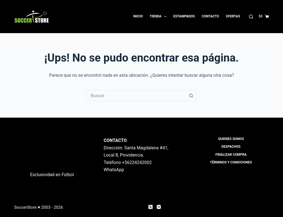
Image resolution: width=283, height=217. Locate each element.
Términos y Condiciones (231, 162)
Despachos (231, 147)
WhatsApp (114, 169)
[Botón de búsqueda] (191, 95)
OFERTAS (233, 16)
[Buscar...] (136, 95)
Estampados (184, 16)
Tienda (159, 16)
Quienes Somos (231, 139)
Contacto (210, 16)
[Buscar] (251, 17)
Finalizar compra (231, 155)
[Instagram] (159, 207)
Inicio (138, 16)
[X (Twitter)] (150, 207)
